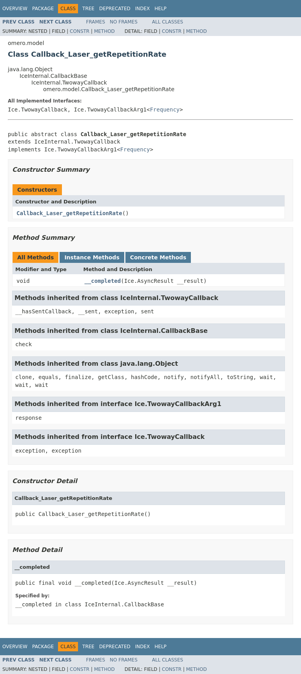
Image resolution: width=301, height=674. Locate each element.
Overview (14, 8)
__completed (103, 281)
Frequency (165, 109)
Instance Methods (91, 257)
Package (43, 8)
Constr (79, 31)
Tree (88, 8)
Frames (95, 22)
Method (104, 31)
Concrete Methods (158, 257)
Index (142, 8)
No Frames (124, 22)
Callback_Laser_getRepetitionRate (69, 213)
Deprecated (115, 8)
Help (160, 8)
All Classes (167, 22)
